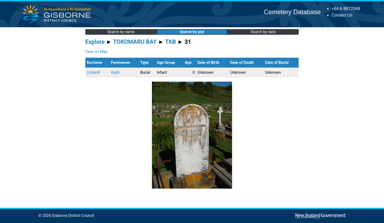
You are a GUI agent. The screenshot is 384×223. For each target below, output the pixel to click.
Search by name (120, 32)
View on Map (96, 51)
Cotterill (93, 72)
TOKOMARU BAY (135, 41)
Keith (115, 72)
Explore (95, 41)
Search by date (262, 32)
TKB (170, 41)
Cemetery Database (292, 11)
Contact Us (342, 15)
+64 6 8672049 (345, 8)
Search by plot (192, 32)
